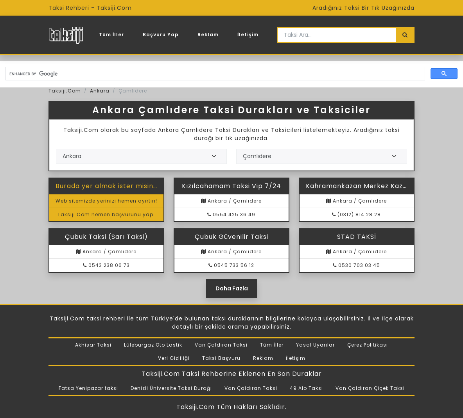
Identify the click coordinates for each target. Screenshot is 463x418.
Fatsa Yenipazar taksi (88, 388)
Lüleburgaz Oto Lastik (153, 345)
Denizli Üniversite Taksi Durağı (171, 388)
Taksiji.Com (64, 90)
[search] (214, 73)
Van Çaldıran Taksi (221, 345)
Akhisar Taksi (93, 345)
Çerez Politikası (367, 345)
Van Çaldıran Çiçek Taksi (370, 388)
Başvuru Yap (161, 34)
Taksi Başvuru (221, 358)
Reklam (208, 34)
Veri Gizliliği (174, 358)
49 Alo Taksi (306, 388)
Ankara (99, 90)
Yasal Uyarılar (315, 345)
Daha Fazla (231, 288)
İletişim (247, 34)
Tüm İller (111, 34)
